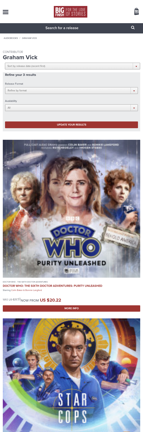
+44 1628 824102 (77, 374)
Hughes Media (76, 428)
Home (23, 42)
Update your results (37, 103)
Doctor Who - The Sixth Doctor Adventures (25, 188)
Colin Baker (17, 200)
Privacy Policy (58, 424)
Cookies (69, 424)
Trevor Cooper (104, 197)
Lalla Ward (16, 311)
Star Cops (78, 188)
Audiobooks (38, 42)
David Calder (88, 197)
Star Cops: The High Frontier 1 (97, 192)
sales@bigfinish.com (74, 378)
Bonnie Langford (33, 200)
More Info (36, 218)
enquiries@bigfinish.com (74, 385)
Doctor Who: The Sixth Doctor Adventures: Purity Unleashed (27, 194)
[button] (108, 69)
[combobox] (67, 31)
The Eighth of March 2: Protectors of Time (33, 305)
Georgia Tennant (32, 311)
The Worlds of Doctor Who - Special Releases (26, 299)
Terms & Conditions (83, 424)
